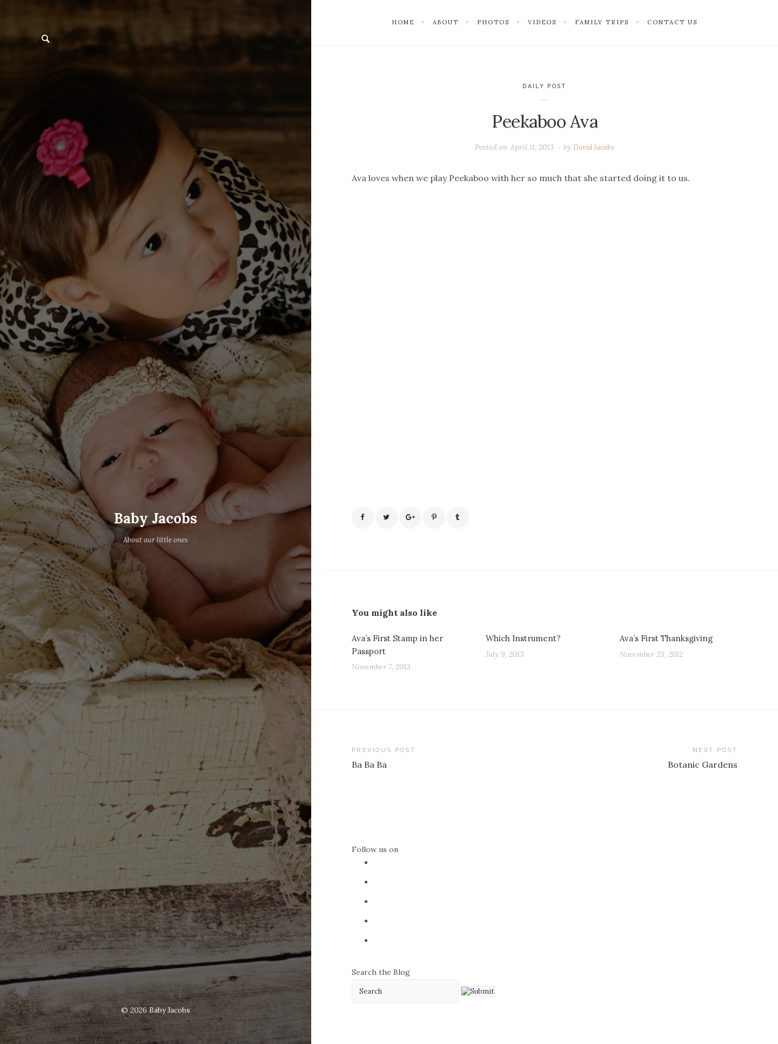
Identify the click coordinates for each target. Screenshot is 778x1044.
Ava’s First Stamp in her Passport (401, 647)
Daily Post (544, 86)
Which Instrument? (526, 640)
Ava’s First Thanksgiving (669, 640)
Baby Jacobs (155, 518)
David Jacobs (594, 147)
